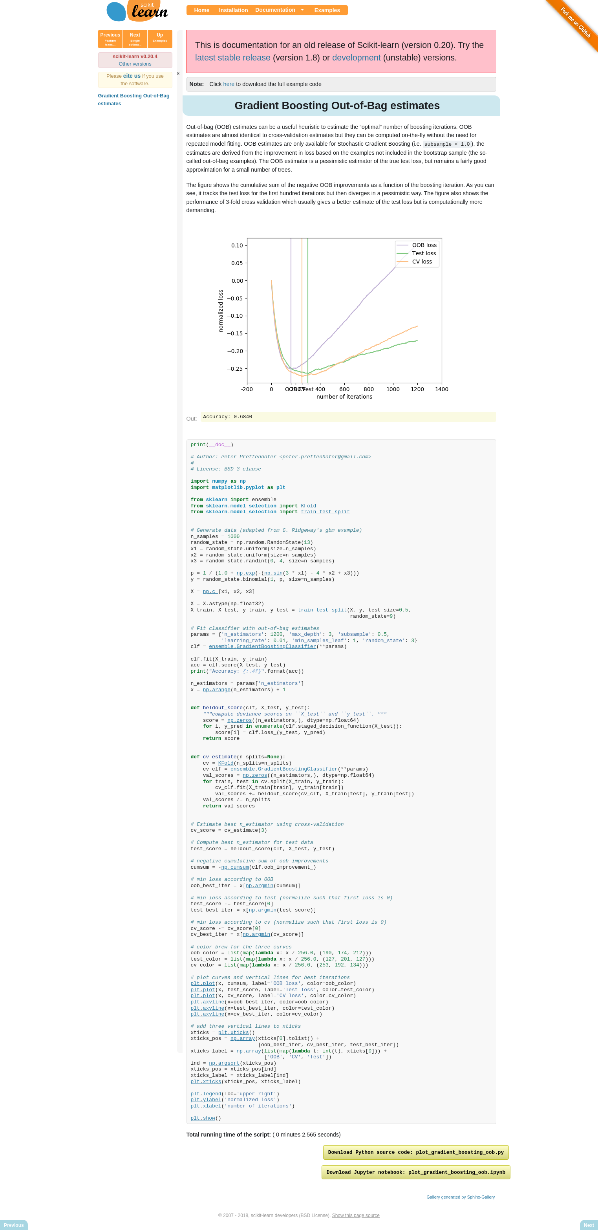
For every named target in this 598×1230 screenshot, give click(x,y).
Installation (233, 10)
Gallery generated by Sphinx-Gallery (460, 1199)
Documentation (275, 10)
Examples (327, 10)
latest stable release (233, 57)
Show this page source (356, 1217)
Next (135, 39)
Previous (111, 39)
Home (202, 10)
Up (159, 37)
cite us (133, 76)
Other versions (135, 64)
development (356, 57)
